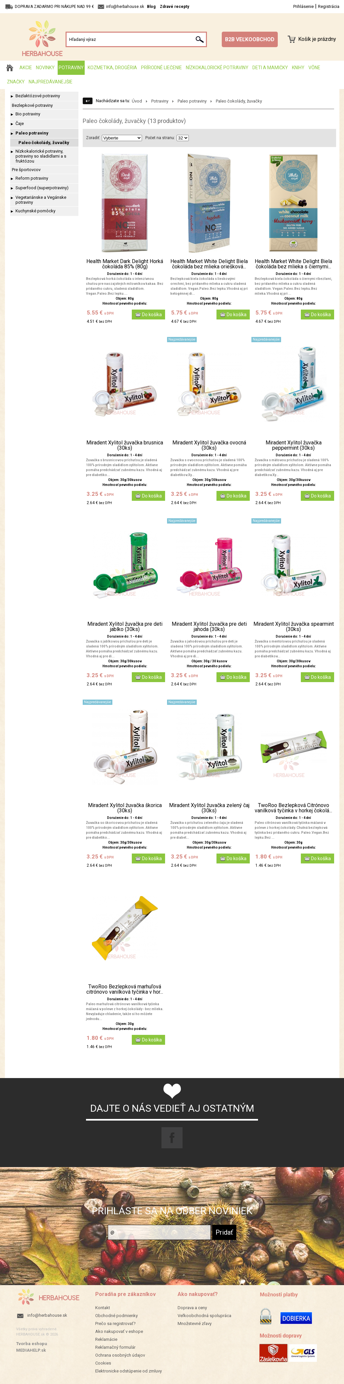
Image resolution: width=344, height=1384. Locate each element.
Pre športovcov (26, 169)
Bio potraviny (27, 113)
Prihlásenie (303, 6)
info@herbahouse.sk (47, 1315)
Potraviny (71, 67)
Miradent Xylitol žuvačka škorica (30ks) (125, 808)
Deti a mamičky (270, 67)
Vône (314, 67)
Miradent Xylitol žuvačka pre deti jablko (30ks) (124, 626)
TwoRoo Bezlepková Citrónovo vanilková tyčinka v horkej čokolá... (293, 808)
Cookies (103, 1363)
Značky (16, 81)
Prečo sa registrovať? (115, 1323)
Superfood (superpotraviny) (42, 187)
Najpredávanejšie (50, 81)
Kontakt (102, 1307)
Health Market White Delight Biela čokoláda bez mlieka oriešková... (209, 264)
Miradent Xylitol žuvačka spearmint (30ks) (293, 626)
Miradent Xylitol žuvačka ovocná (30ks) (209, 445)
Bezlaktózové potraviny (37, 95)
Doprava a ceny (192, 1307)
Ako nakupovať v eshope (119, 1331)
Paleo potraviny (31, 133)
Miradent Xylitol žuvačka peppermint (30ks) (294, 445)
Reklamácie (106, 1339)
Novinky (45, 67)
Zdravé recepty (174, 6)
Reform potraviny (31, 178)
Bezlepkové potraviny (32, 105)
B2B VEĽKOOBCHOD (249, 39)
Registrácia (328, 6)
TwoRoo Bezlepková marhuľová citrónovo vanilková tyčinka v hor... (124, 989)
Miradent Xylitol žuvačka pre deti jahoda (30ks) (209, 626)
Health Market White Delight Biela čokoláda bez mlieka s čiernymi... (293, 264)
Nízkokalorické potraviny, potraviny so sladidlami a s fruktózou (40, 156)
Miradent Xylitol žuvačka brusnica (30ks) (124, 445)
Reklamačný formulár (115, 1347)
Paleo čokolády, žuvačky (43, 142)
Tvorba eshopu (31, 1343)
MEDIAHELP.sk (31, 1350)
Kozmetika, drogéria (112, 67)
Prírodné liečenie (161, 67)
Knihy (298, 67)
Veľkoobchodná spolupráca (204, 1315)
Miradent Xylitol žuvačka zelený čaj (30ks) (209, 808)
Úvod (137, 101)
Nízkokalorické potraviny (217, 67)
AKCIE (25, 67)
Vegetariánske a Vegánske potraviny (40, 200)
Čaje (19, 123)
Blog (151, 6)
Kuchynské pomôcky (35, 210)
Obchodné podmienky (116, 1315)
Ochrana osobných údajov (120, 1355)
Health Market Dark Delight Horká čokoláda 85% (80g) (124, 264)
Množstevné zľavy (195, 1323)
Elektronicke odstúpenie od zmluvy (128, 1371)
